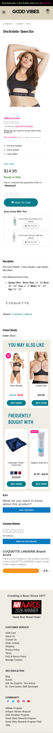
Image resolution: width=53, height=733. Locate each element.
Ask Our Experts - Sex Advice (20, 683)
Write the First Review (24, 126)
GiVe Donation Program (17, 714)
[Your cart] (47, 12)
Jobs (7, 725)
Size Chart (9, 163)
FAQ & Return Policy (15, 656)
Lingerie (19, 23)
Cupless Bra (41, 385)
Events (8, 679)
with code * (26, 3)
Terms (8, 653)
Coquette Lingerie (22, 314)
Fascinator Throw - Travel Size (16, 464)
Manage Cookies (13, 659)
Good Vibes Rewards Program (20, 718)
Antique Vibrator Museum (18, 711)
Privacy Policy (12, 649)
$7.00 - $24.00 (41, 474)
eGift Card (10, 632)
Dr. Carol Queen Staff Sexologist (21, 686)
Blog (7, 676)
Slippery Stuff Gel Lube (41, 463)
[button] (11, 472)
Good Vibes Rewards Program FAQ (23, 721)
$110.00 (16, 477)
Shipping (9, 646)
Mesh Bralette (16, 385)
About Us (10, 636)
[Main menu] (4, 12)
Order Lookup (12, 643)
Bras (29, 23)
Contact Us (11, 639)
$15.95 (41, 395)
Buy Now (16, 403)
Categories (8, 23)
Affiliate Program (13, 708)
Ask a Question (10, 137)
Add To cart (21, 202)
